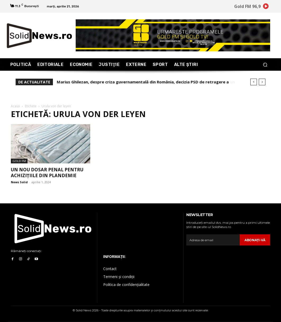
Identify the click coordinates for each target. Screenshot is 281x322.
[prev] (253, 82)
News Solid (19, 182)
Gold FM (19, 161)
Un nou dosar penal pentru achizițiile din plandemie (47, 172)
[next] (262, 82)
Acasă (15, 106)
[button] (265, 64)
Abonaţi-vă (254, 240)
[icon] (266, 7)
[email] (213, 239)
